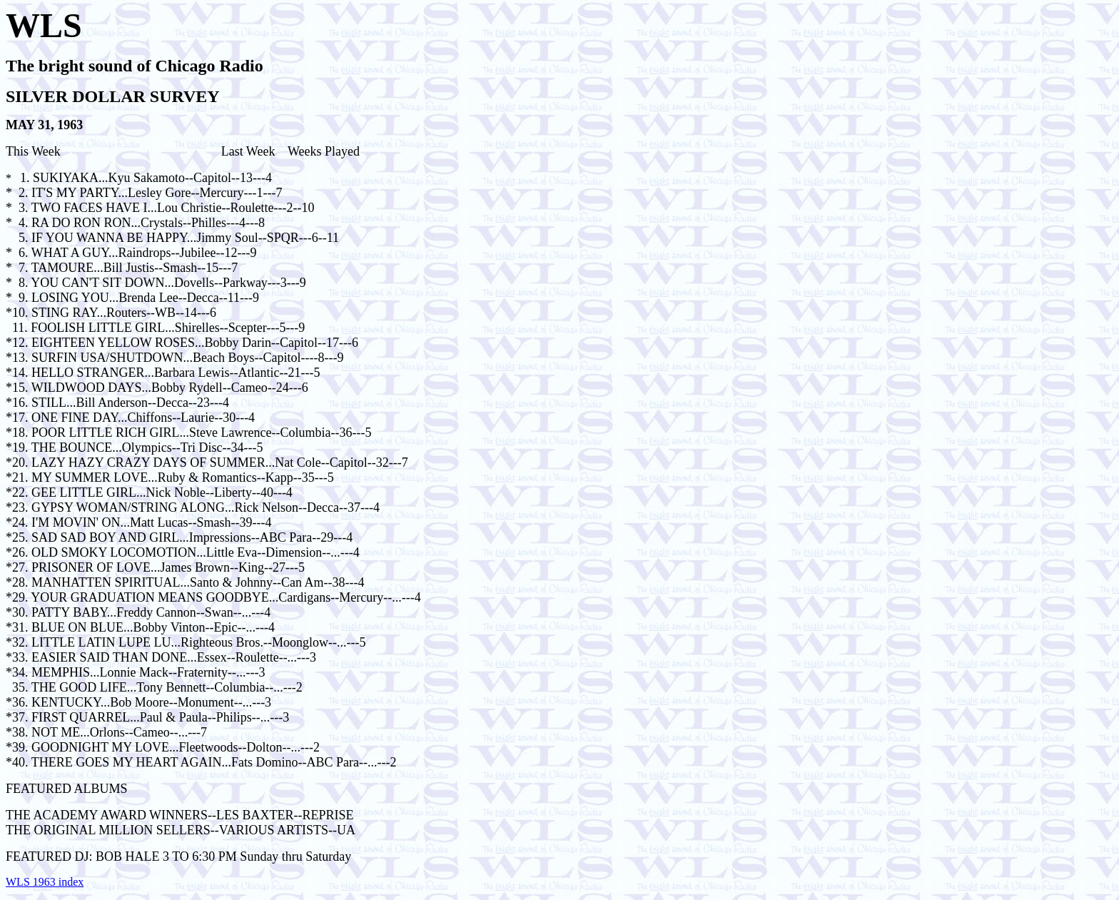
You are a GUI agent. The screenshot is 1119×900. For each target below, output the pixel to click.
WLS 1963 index (44, 882)
